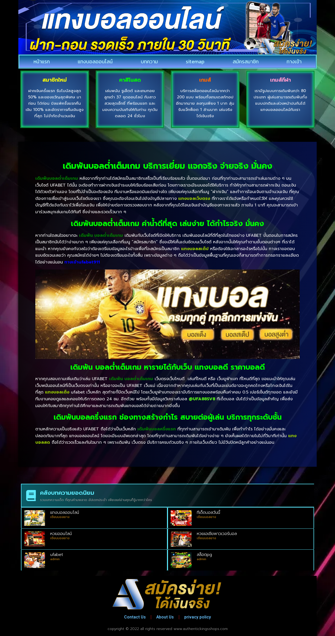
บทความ (149, 61)
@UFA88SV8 (202, 399)
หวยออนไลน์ (61, 534)
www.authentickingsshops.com (201, 629)
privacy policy (198, 617)
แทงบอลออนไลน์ (95, 61)
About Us (165, 617)
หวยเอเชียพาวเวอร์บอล (217, 534)
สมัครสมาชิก (246, 61)
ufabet (56, 554)
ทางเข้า (294, 61)
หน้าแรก (42, 61)
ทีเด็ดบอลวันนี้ (208, 512)
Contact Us (134, 617)
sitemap (195, 61)
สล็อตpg (204, 554)
